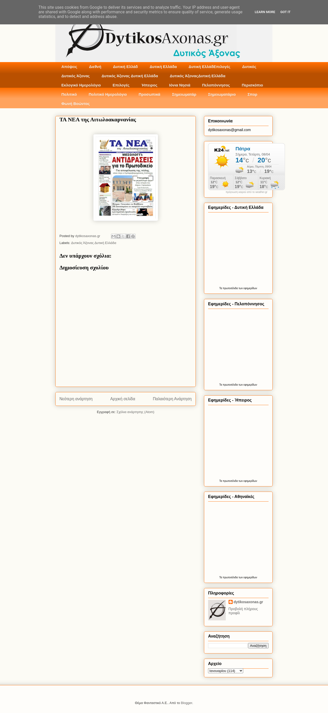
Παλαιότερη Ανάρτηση (172, 399)
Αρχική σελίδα (122, 399)
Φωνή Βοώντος (75, 103)
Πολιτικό (69, 94)
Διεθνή (95, 66)
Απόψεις (69, 66)
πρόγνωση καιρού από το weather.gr (247, 192)
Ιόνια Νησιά (179, 85)
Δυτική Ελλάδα (163, 66)
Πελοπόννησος (216, 85)
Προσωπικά (149, 94)
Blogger (186, 703)
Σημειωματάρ (184, 94)
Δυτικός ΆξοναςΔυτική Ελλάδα (197, 76)
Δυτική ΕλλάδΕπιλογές (209, 66)
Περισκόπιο (252, 85)
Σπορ (252, 94)
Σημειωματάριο (222, 94)
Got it (285, 12)
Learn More (265, 12)
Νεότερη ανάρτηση (76, 399)
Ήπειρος (149, 85)
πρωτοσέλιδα (230, 288)
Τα (221, 288)
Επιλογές (120, 85)
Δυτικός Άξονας (75, 76)
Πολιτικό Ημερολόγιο (108, 94)
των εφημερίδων (247, 288)
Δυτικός (249, 66)
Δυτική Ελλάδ (125, 66)
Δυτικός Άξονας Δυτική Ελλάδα (129, 76)
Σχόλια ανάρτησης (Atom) (135, 412)
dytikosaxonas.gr (248, 602)
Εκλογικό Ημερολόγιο (81, 85)
